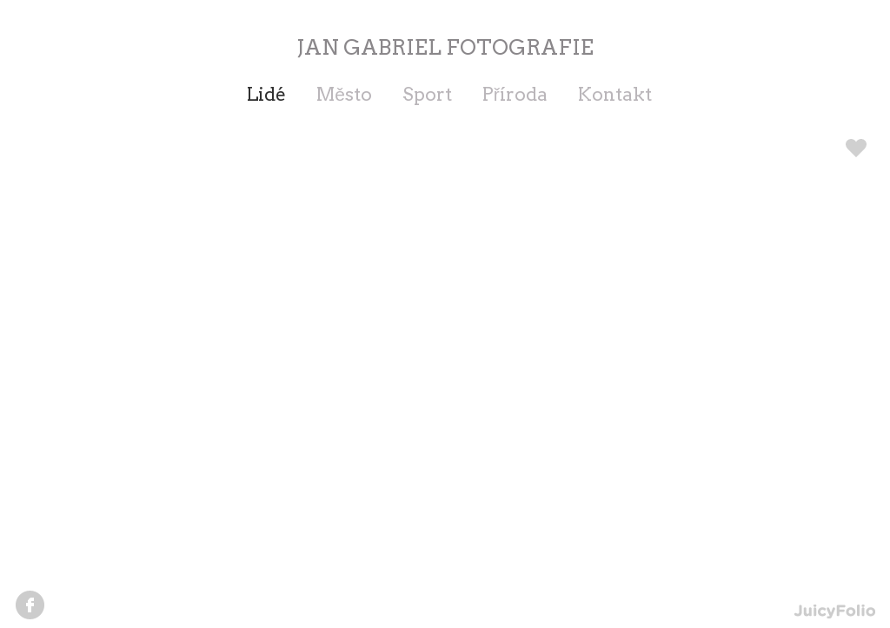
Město (344, 94)
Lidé (266, 94)
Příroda (515, 94)
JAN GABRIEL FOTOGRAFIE (445, 47)
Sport (427, 94)
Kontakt (615, 94)
